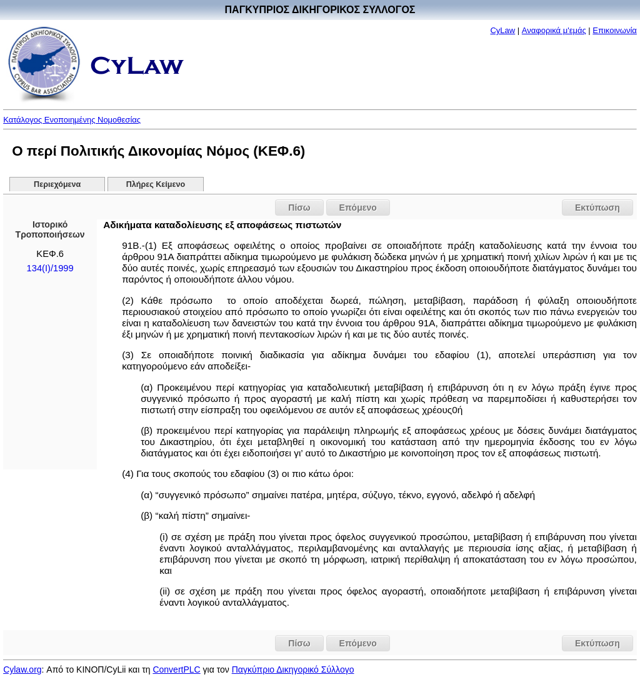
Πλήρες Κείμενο (156, 184)
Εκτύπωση (597, 208)
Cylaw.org (22, 669)
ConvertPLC (176, 669)
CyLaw (502, 30)
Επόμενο (358, 208)
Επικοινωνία (614, 30)
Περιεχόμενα (57, 184)
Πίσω (299, 208)
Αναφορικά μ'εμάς (554, 30)
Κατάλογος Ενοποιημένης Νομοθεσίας (72, 119)
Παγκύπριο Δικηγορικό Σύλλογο (293, 669)
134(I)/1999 (50, 268)
